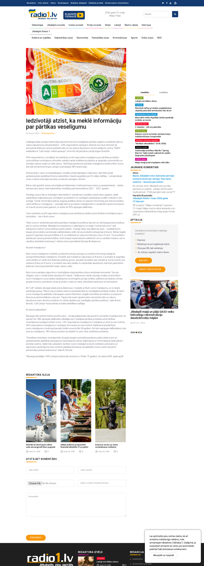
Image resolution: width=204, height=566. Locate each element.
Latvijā (117, 25)
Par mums (137, 550)
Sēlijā (108, 25)
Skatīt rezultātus (150, 269)
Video (53, 3)
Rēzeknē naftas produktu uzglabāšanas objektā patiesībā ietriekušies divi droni (153, 109)
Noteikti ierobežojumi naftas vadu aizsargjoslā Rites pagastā (40, 413)
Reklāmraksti (141, 124)
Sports (134, 38)
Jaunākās (144, 92)
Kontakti (136, 545)
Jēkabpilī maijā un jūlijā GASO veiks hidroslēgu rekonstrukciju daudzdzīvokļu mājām (152, 315)
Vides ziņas (147, 38)
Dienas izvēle (141, 147)
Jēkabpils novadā (56, 25)
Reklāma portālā (96, 3)
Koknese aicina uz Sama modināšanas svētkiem (106, 413)
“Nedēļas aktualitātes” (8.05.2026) (150, 143)
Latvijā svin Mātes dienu (146, 101)
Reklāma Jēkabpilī (79, 3)
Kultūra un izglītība (41, 38)
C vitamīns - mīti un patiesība (148, 127)
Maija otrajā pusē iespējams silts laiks (152, 162)
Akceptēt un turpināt (163, 555)
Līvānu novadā (76, 25)
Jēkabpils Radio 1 (41, 31)
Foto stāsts (43, 3)
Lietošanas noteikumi (143, 555)
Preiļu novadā (94, 25)
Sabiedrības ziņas (63, 38)
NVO (159, 38)
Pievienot (36, 505)
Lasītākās (163, 92)
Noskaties (31, 3)
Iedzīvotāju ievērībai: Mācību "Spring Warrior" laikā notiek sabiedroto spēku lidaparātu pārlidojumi (152, 153)
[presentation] (49, 493)
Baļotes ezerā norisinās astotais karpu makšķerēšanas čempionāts (153, 135)
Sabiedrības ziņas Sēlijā (146, 114)
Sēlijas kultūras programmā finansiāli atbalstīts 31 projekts (74, 413)
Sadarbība (137, 526)
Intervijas (146, 25)
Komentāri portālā (142, 531)
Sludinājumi (63, 3)
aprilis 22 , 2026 (137, 323)
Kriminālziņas (120, 38)
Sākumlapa (37, 25)
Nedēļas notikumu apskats (147, 140)
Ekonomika (82, 38)
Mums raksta (131, 25)
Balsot (143, 260)
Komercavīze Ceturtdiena (117, 3)
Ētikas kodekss (140, 541)
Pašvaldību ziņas (100, 38)
